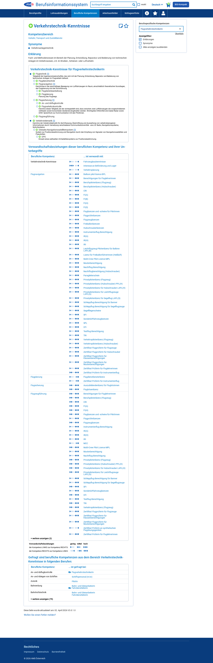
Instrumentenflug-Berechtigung (97, 232)
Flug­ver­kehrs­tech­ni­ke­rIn (83, 572)
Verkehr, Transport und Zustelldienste (45, 38)
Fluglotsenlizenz (90, 389)
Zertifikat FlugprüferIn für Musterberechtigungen (95, 363)
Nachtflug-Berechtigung (94, 267)
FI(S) (85, 207)
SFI (84, 315)
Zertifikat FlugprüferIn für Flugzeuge (100, 348)
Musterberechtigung (92, 263)
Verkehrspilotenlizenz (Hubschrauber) (100, 343)
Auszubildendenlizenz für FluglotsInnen (101, 385)
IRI (84, 244)
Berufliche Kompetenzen (85, 13)
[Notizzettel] (121, 25)
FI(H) (85, 203)
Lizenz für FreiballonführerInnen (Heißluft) (102, 255)
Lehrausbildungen (59, 13)
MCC (85, 443)
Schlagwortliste (132, 13)
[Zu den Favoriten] (155, 13)
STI (84, 327)
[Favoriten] (126, 25)
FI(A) (85, 195)
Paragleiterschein (91, 275)
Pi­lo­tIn (75, 581)
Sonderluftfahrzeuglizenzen (96, 319)
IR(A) (85, 236)
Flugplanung (36, 377)
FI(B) (85, 199)
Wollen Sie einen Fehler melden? (40, 615)
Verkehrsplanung (91, 170)
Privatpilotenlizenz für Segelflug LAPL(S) (101, 298)
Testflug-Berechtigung (93, 331)
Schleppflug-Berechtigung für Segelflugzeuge (103, 306)
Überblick (179, 40)
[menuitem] (35, 13)
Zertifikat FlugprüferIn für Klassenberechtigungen (95, 357)
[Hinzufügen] (31, 25)
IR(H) (85, 240)
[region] (78, 36)
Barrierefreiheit (58, 652)
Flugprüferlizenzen (91, 215)
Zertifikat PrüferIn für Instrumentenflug (101, 372)
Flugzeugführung (38, 394)
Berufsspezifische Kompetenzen (154, 29)
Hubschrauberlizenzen (93, 228)
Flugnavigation (37, 174)
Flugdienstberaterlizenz (94, 377)
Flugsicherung (37, 385)
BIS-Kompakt (181, 4)
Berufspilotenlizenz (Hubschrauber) (99, 186)
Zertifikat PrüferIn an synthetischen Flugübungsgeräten (99, 529)
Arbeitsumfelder (110, 13)
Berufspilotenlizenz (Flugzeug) (97, 182)
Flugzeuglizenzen (91, 219)
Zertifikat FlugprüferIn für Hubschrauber (101, 352)
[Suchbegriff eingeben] (110, 5)
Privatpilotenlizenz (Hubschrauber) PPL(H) (103, 284)
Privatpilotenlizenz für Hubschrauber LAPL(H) (104, 288)
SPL (85, 323)
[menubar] (106, 13)
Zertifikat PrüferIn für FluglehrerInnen (100, 368)
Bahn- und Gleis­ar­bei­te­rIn (83, 586)
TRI (85, 335)
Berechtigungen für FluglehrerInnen (99, 178)
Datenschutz (43, 652)
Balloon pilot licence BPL (94, 174)
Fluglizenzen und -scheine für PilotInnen (101, 211)
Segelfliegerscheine (92, 310)
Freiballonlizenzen (91, 224)
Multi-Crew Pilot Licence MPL (96, 259)
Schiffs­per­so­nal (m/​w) (82, 577)
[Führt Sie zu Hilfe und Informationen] (147, 13)
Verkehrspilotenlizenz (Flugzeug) (98, 339)
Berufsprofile (35, 13)
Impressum (29, 652)
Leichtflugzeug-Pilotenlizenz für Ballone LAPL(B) (101, 249)
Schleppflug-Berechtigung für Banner (100, 302)
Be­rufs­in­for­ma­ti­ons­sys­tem (62, 4)
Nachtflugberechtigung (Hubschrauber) (101, 271)
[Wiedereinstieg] (163, 13)
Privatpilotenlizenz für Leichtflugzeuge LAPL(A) (100, 293)
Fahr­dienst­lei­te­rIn (80, 588)
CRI (85, 191)
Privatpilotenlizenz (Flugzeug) (97, 279)
